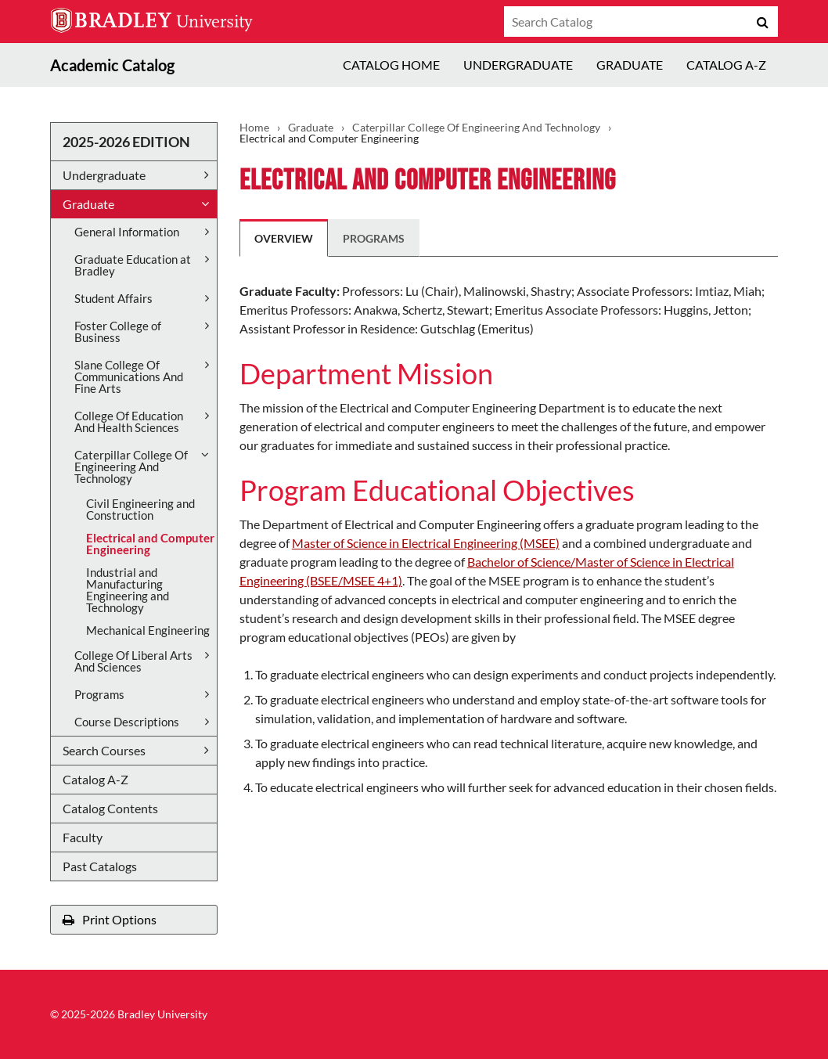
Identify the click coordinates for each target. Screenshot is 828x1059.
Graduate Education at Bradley (132, 265)
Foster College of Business (117, 331)
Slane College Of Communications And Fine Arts (128, 376)
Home (254, 127)
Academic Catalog (112, 65)
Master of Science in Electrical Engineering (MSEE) (426, 542)
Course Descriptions (126, 722)
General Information (126, 232)
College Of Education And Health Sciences (128, 421)
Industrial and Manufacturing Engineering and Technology (127, 589)
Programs (99, 694)
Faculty (83, 837)
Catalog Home (391, 64)
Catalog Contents (110, 808)
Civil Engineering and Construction (140, 509)
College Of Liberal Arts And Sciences (133, 661)
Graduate (629, 64)
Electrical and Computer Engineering (150, 544)
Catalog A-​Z (95, 779)
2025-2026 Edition (126, 141)
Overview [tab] (283, 238)
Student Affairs (113, 298)
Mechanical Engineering (148, 630)
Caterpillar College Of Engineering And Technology (131, 466)
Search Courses (104, 750)
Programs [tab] (374, 238)
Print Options (110, 919)
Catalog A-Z (726, 64)
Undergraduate (518, 64)
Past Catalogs (100, 866)
